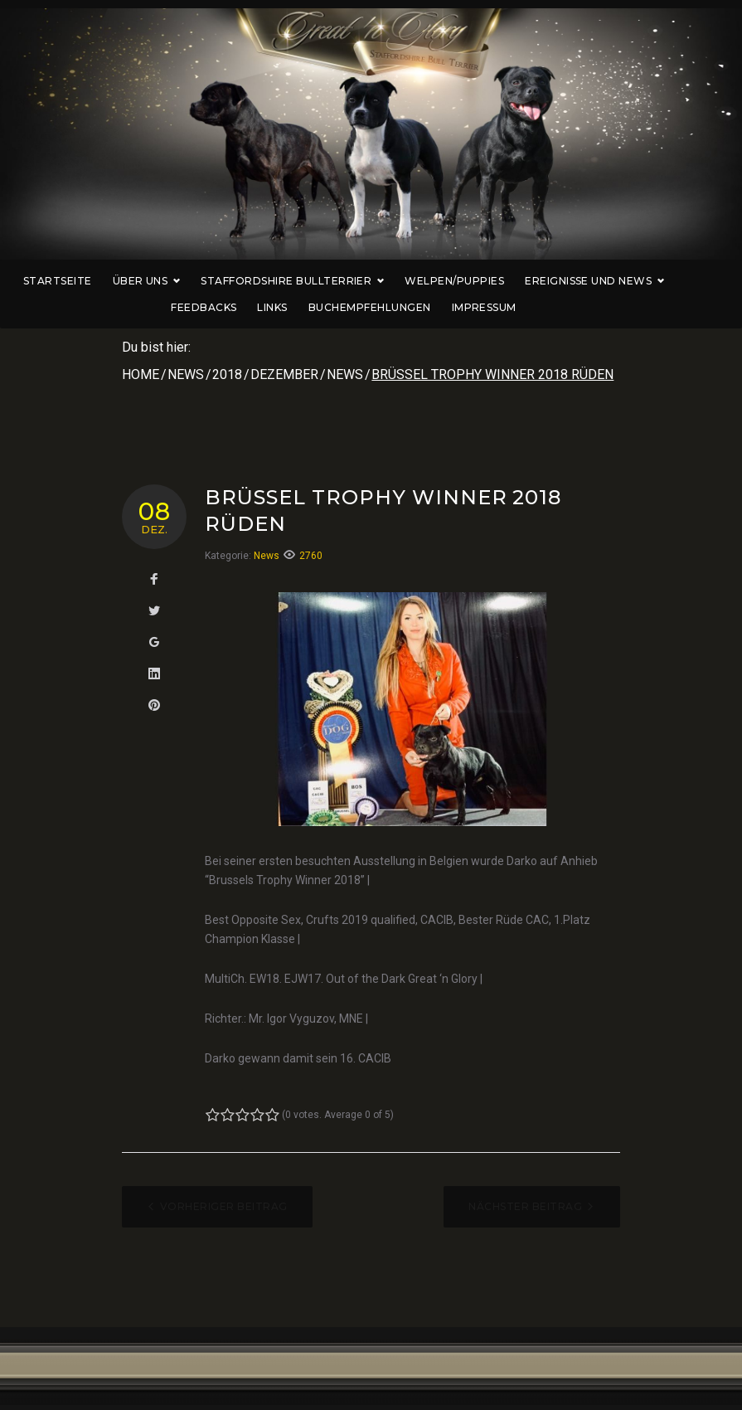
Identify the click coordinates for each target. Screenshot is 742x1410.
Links (299, 307)
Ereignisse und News (621, 281)
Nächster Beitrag (525, 1206)
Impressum (511, 307)
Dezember (284, 374)
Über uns (174, 281)
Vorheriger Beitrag (224, 1206)
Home (140, 374)
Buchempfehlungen (397, 307)
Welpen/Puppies (481, 281)
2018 (227, 374)
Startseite (85, 281)
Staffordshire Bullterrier (319, 281)
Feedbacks (231, 307)
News (185, 374)
